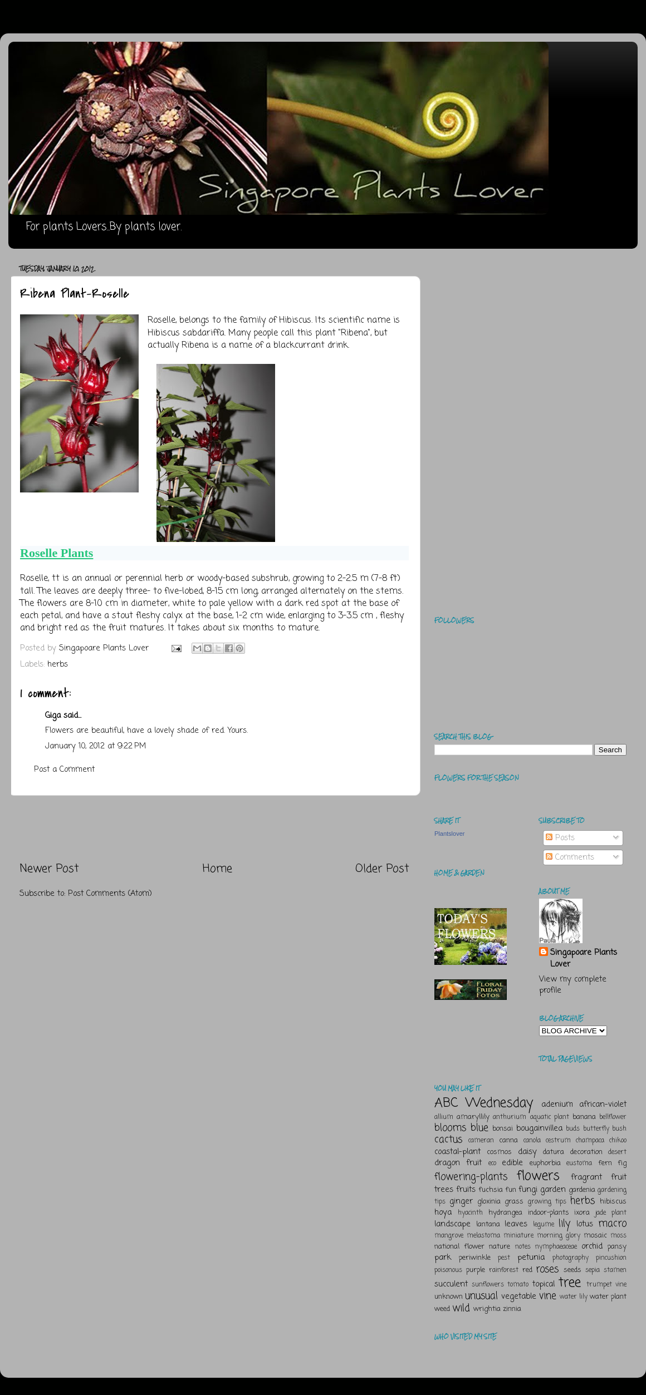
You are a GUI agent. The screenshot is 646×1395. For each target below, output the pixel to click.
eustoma (579, 1164)
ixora (582, 1212)
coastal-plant (457, 1152)
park (442, 1257)
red (527, 1270)
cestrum (558, 1141)
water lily (574, 1297)
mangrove (448, 1236)
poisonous (448, 1270)
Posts (560, 838)
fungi (527, 1190)
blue (479, 1128)
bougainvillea (539, 1128)
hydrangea (505, 1212)
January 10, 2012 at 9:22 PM (95, 746)
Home (217, 869)
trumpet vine (606, 1285)
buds (573, 1129)
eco (492, 1164)
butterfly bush (605, 1129)
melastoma (483, 1236)
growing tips (547, 1202)
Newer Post (49, 869)
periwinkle (475, 1258)
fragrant (586, 1177)
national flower (459, 1246)
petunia (531, 1257)
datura (553, 1152)
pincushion (611, 1258)
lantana (488, 1224)
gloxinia (489, 1201)
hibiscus (613, 1201)
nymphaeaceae (556, 1247)
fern (605, 1163)
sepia (592, 1270)
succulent (451, 1284)
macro (612, 1223)
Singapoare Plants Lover (583, 958)
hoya (443, 1212)
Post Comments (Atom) (110, 894)
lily (564, 1223)
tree (570, 1283)
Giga (53, 715)
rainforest (503, 1270)
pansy (617, 1246)
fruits (466, 1190)
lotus (584, 1224)
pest (504, 1258)
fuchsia (490, 1190)
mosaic (595, 1235)
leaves (516, 1224)
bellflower (613, 1117)
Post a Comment (64, 769)
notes (523, 1247)
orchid (592, 1246)
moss (618, 1236)
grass (514, 1201)
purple (475, 1270)
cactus (448, 1139)
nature (499, 1246)
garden (553, 1190)
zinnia (512, 1309)
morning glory (558, 1236)
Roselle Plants (56, 553)
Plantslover (449, 833)
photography (570, 1258)
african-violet (603, 1104)
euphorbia (545, 1163)
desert (617, 1152)
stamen (615, 1270)
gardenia (582, 1190)
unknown (448, 1297)
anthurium (509, 1117)
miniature (518, 1236)
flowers (538, 1176)
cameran (481, 1141)
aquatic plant (549, 1117)
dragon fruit (458, 1163)
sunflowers (488, 1285)
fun (510, 1190)
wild (461, 1308)
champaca (590, 1141)
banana (584, 1117)
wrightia (487, 1309)
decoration (586, 1152)
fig (622, 1163)
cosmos (499, 1152)
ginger (461, 1201)
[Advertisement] (214, 828)
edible (512, 1163)
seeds (572, 1270)
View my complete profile (572, 985)
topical (543, 1284)
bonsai (502, 1128)
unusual (481, 1296)
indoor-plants (548, 1212)
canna (508, 1140)
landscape (452, 1224)
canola (532, 1141)
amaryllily (473, 1117)
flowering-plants (470, 1177)
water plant (608, 1297)
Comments (570, 857)
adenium (557, 1104)
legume (543, 1225)
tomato (517, 1285)
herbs (57, 664)
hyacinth (470, 1213)
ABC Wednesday (483, 1103)
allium (443, 1117)
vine (547, 1296)
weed (442, 1309)
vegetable (518, 1296)
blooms (450, 1128)
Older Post (382, 869)
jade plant (611, 1213)
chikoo (618, 1141)
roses (547, 1269)
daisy (527, 1152)
